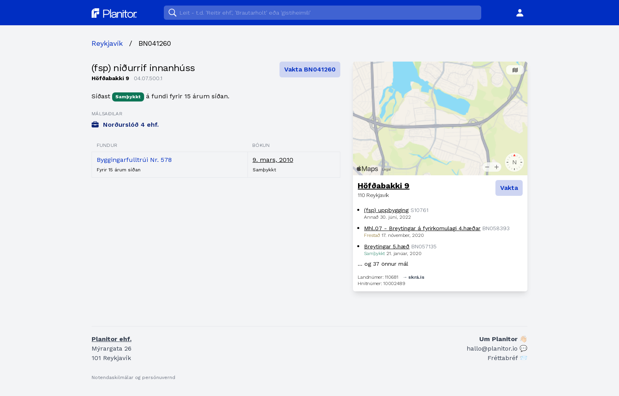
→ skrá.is (413, 277)
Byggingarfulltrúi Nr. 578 (134, 159)
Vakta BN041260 (310, 69)
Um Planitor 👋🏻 (503, 339)
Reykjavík (107, 43)
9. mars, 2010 (273, 159)
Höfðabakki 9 (383, 185)
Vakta (509, 187)
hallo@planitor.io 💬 (497, 348)
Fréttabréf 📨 (507, 358)
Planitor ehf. (111, 339)
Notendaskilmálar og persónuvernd (133, 377)
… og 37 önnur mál (383, 264)
